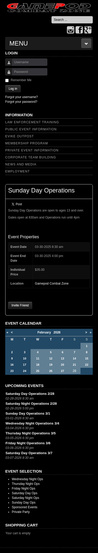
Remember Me (21, 80)
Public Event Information (31, 129)
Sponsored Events (24, 507)
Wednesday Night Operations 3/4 (32, 423)
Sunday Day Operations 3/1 (27, 413)
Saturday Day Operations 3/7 (29, 453)
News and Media (20, 164)
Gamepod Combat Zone (52, 283)
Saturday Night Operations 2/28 (31, 404)
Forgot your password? (21, 102)
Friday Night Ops (23, 488)
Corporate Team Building (30, 157)
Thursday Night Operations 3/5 (30, 433)
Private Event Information (32, 150)
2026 (57, 332)
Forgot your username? (21, 97)
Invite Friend (20, 305)
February (45, 332)
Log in (13, 89)
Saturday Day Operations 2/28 (29, 394)
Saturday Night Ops (25, 498)
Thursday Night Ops (26, 484)
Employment (17, 171)
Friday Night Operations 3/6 (27, 443)
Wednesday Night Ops (27, 479)
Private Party (21, 512)
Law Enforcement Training (32, 122)
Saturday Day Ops (24, 493)
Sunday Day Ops (24, 502)
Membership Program (26, 143)
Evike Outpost (19, 136)
